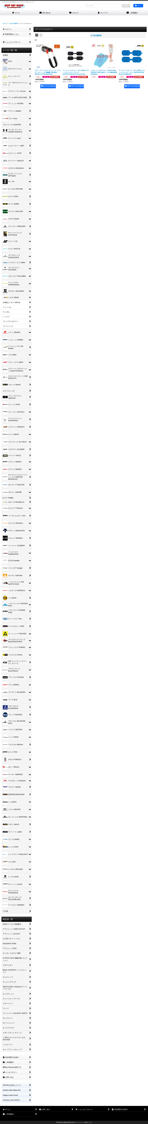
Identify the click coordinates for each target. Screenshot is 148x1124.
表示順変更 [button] (96, 35)
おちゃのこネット (70, 1122)
